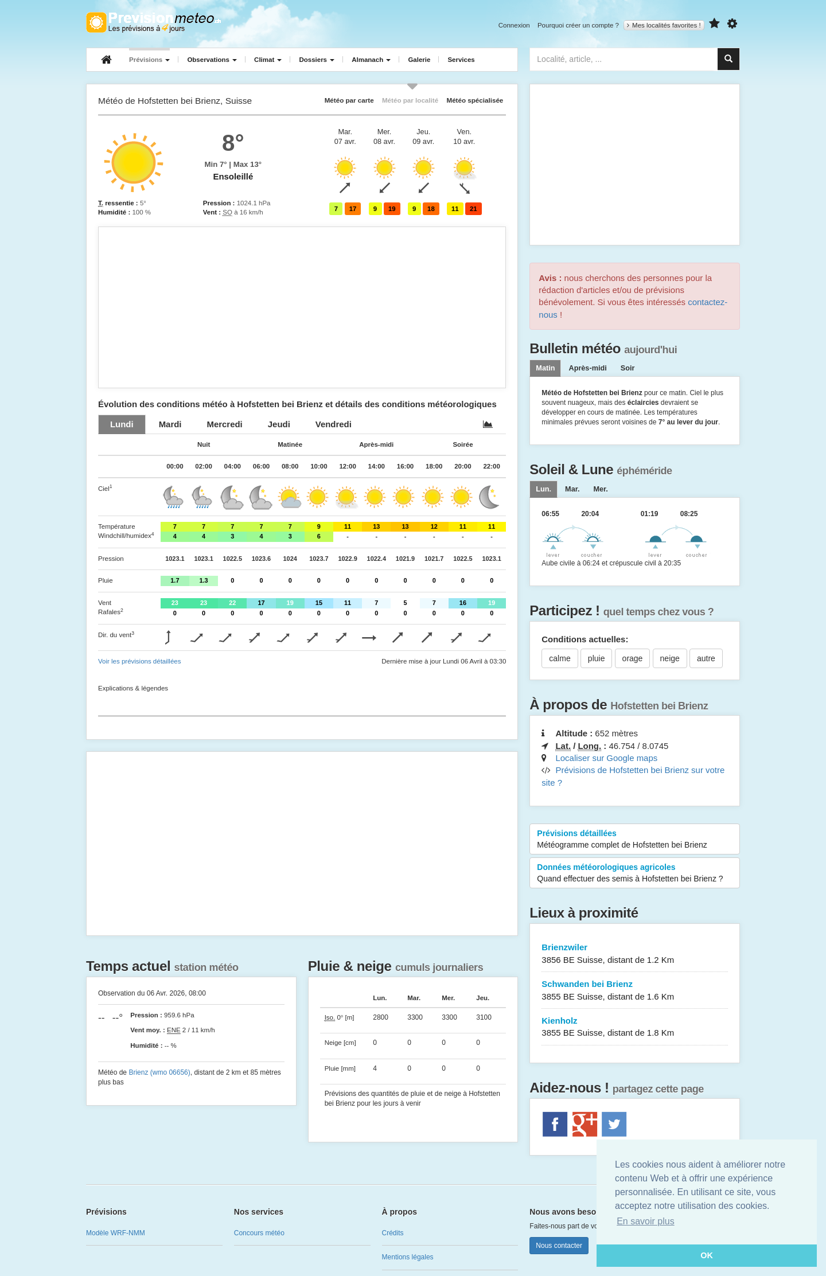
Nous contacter (559, 1246)
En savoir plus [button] (646, 1221)
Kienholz (634, 1027)
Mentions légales (408, 1257)
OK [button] (706, 1255)
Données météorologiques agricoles (635, 873)
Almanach (371, 59)
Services (460, 59)
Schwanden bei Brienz (634, 990)
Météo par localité (410, 100)
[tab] (122, 424)
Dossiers (316, 59)
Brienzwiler (634, 954)
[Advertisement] (302, 307)
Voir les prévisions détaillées (139, 661)
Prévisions (149, 59)
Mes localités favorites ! (664, 25)
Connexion (514, 25)
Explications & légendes (133, 688)
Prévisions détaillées (635, 839)
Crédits (393, 1233)
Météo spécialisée (474, 100)
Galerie (419, 59)
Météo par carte (349, 100)
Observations (212, 59)
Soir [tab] (628, 368)
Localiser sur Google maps (606, 758)
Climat (268, 59)
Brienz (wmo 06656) (159, 1072)
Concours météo (259, 1233)
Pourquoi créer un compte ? (578, 25)
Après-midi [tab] (587, 368)
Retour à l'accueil (153, 22)
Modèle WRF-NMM (115, 1233)
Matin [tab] (545, 368)
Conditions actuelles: (584, 639)
